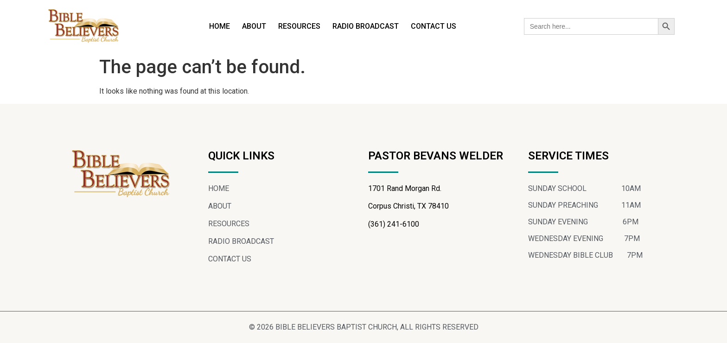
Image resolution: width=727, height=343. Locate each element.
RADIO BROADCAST (365, 26)
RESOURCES (299, 26)
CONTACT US (433, 26)
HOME (219, 26)
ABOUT (254, 26)
